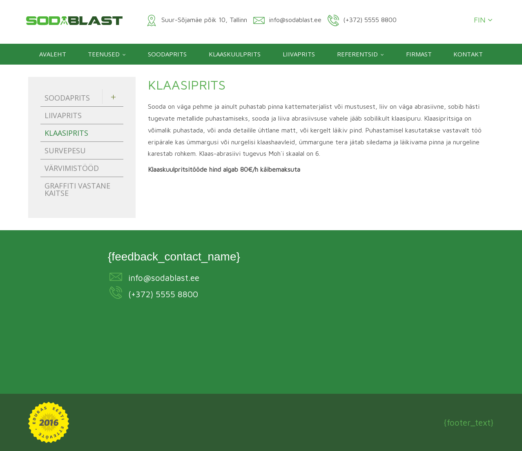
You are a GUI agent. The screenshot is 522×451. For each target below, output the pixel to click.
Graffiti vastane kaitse (77, 189)
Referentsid (357, 54)
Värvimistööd (72, 168)
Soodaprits (167, 54)
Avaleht (52, 54)
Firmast (419, 54)
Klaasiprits (66, 133)
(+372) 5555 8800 (163, 294)
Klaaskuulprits (235, 54)
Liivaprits (299, 54)
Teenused (104, 54)
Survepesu (65, 150)
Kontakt (468, 54)
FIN (483, 20)
